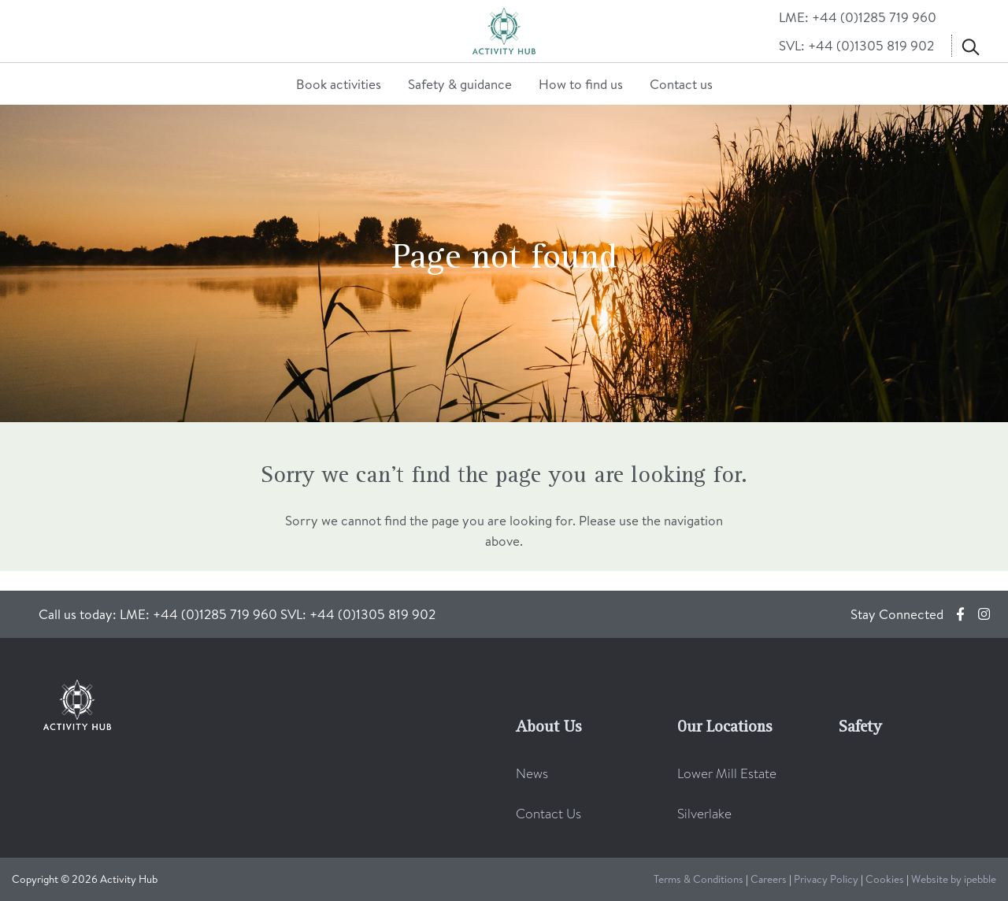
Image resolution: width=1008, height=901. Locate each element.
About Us (548, 728)
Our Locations (724, 728)
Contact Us (548, 813)
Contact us (681, 84)
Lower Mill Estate (726, 773)
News (532, 773)
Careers (768, 878)
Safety (860, 728)
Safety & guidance (460, 84)
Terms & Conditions (698, 878)
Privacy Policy (826, 878)
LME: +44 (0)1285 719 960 (857, 17)
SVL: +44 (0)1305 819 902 (856, 45)
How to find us (581, 84)
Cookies (884, 878)
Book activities (338, 84)
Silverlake (704, 813)
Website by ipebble (953, 878)
